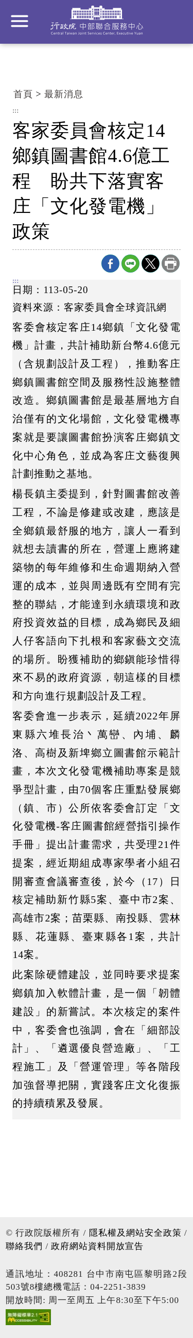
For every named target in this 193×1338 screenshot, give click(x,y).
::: (15, 111)
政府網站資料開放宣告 (97, 1246)
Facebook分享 (110, 264)
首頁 (23, 94)
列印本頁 (171, 264)
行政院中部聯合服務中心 (96, 20)
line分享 (130, 264)
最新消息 (63, 94)
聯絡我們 (24, 1246)
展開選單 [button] (19, 21)
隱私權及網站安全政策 (135, 1233)
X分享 (151, 264)
